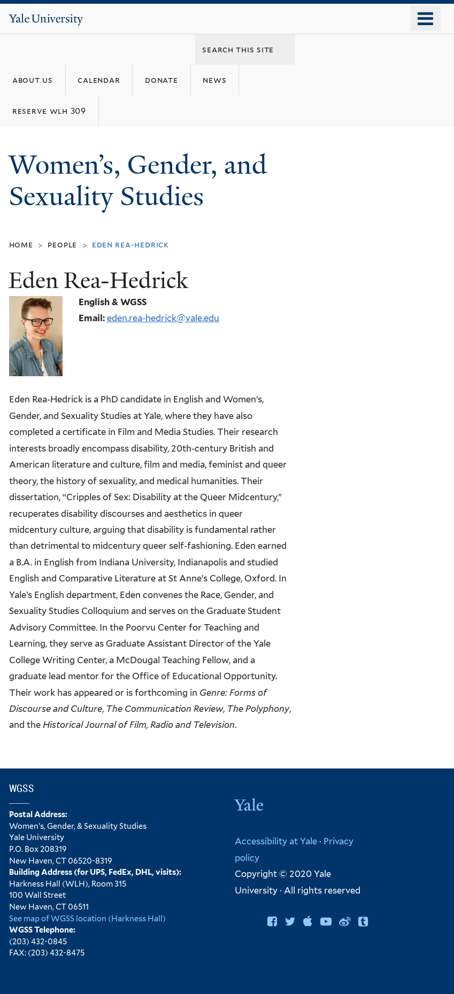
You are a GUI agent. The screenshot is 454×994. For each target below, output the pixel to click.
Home (21, 244)
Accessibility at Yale (276, 841)
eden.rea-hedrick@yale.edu (163, 318)
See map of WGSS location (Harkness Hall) (87, 918)
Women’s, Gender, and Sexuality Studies (138, 180)
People (62, 244)
